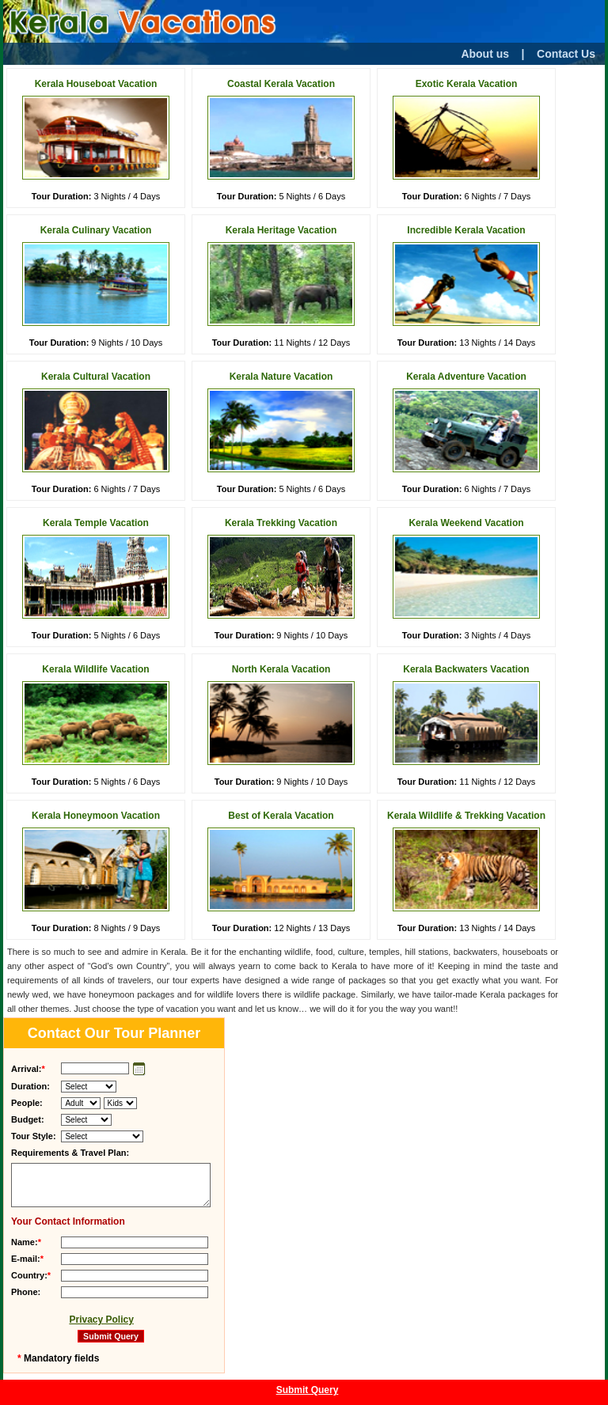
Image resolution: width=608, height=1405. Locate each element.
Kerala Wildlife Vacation (95, 669)
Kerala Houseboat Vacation (96, 83)
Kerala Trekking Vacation (281, 522)
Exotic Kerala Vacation (467, 83)
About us (485, 53)
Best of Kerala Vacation (280, 815)
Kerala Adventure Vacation (466, 376)
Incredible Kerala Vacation (466, 230)
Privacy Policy (101, 1319)
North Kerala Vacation (281, 669)
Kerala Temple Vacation (96, 522)
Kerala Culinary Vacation (96, 230)
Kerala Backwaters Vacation (466, 669)
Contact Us (566, 53)
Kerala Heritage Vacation (281, 230)
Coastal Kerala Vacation (281, 83)
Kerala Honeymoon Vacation (96, 815)
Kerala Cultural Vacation (95, 376)
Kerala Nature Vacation (281, 376)
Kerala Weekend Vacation (465, 522)
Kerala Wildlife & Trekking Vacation (466, 815)
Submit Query (307, 1390)
